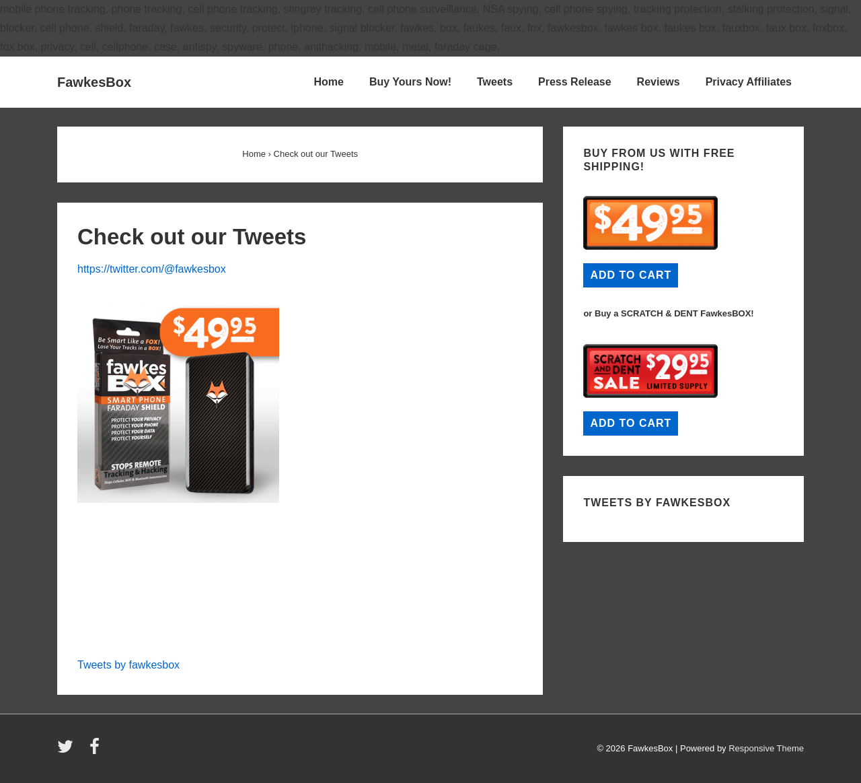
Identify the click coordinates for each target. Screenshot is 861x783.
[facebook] (96, 751)
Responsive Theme (766, 748)
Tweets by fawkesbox (128, 665)
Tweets (495, 82)
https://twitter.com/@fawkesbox (151, 269)
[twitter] (68, 751)
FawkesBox (94, 82)
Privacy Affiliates (749, 82)
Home (328, 82)
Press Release (574, 82)
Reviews (658, 82)
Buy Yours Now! (410, 82)
